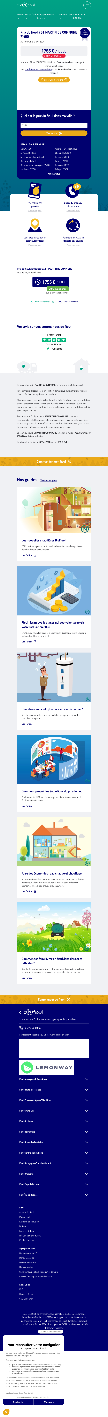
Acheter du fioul (26, 1249)
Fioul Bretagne (26, 1210)
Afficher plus (54, 173)
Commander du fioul (54, 1036)
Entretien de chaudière (29, 1258)
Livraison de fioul (26, 1268)
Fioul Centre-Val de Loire (31, 1189)
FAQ (21, 1326)
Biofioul (22, 1263)
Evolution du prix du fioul (30, 1272)
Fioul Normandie (27, 1168)
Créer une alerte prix (54, 79)
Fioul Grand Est (26, 1147)
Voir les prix (54, 133)
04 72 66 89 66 (30, 1065)
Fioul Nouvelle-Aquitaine (31, 1179)
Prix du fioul (30, 14)
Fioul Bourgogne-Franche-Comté (35, 1200)
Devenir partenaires (27, 1299)
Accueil (20, 14)
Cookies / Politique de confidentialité (35, 1313)
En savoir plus (34, 210)
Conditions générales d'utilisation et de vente (38, 1308)
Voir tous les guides (48, 517)
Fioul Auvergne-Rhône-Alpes (33, 1116)
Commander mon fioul (54, 498)
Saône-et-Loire (65, 14)
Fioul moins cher (26, 1277)
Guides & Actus (26, 1331)
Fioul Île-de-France (28, 1231)
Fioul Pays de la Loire (29, 1221)
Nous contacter (26, 1304)
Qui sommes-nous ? (28, 1290)
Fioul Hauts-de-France (30, 1126)
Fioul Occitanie (26, 1158)
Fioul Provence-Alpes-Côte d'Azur (35, 1137)
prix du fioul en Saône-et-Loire (38, 69)
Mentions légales (26, 1294)
